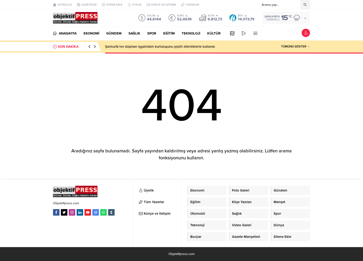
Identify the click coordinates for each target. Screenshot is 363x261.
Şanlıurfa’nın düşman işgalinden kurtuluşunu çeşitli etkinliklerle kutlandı (160, 46)
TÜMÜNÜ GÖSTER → (295, 46)
